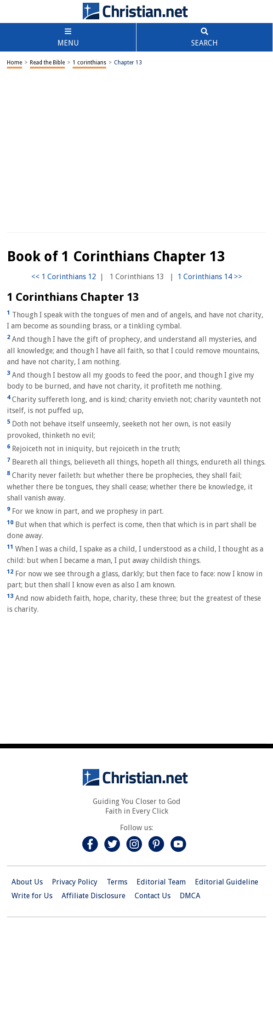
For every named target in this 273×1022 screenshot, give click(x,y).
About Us (27, 882)
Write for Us (31, 895)
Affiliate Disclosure (93, 895)
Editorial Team (161, 882)
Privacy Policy (74, 882)
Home (14, 62)
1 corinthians (89, 62)
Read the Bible (47, 62)
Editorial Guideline (226, 882)
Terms (117, 882)
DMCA (190, 895)
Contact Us (153, 895)
